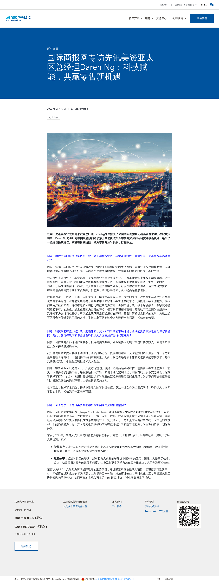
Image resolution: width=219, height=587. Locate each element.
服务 (148, 18)
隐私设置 (169, 579)
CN (205, 4)
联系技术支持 (152, 506)
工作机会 (117, 506)
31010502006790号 (103, 579)
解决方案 (134, 18)
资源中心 (161, 18)
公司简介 (177, 18)
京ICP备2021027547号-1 (123, 579)
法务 (159, 579)
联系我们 (164, 4)
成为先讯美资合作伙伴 (186, 4)
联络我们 (202, 18)
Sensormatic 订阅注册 (156, 511)
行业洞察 (53, 117)
